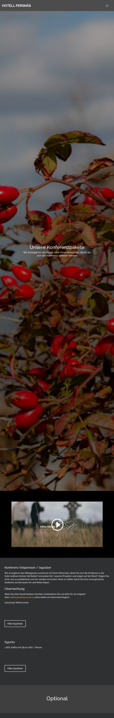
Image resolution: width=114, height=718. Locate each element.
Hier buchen (15, 623)
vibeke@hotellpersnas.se (22, 597)
